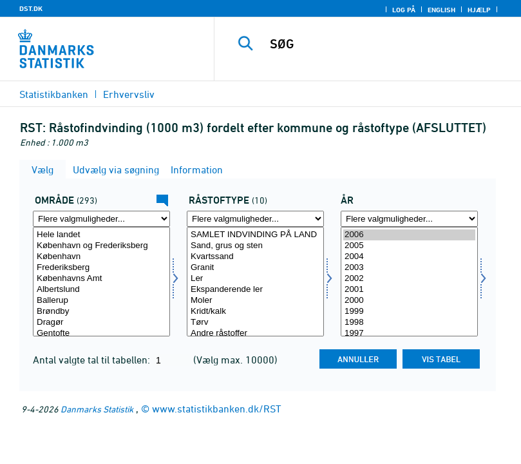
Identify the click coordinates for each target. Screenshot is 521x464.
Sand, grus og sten (255, 245)
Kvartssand (255, 256)
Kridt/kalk (255, 311)
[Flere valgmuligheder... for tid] (409, 219)
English (441, 9)
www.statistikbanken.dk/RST (216, 408)
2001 (409, 289)
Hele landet (101, 234)
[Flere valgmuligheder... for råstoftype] (255, 219)
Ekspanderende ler (255, 289)
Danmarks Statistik (97, 408)
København (101, 256)
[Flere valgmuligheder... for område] (101, 219)
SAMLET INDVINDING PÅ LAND (255, 234)
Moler (255, 300)
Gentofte (101, 333)
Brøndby (101, 311)
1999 (409, 311)
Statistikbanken (53, 94)
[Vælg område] (101, 281)
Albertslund (101, 289)
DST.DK (31, 8)
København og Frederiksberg (101, 245)
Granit (255, 267)
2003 (409, 267)
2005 (409, 245)
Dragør (101, 322)
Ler (255, 278)
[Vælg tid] (409, 281)
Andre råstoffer (255, 333)
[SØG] (386, 44)
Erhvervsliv (129, 94)
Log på (403, 9)
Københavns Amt (101, 278)
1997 (409, 333)
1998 (409, 322)
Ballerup (101, 300)
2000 (409, 300)
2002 (409, 278)
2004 (409, 256)
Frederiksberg (101, 267)
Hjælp (479, 9)
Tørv (255, 322)
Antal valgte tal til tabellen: (93, 359)
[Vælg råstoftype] (255, 281)
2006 (409, 234)
